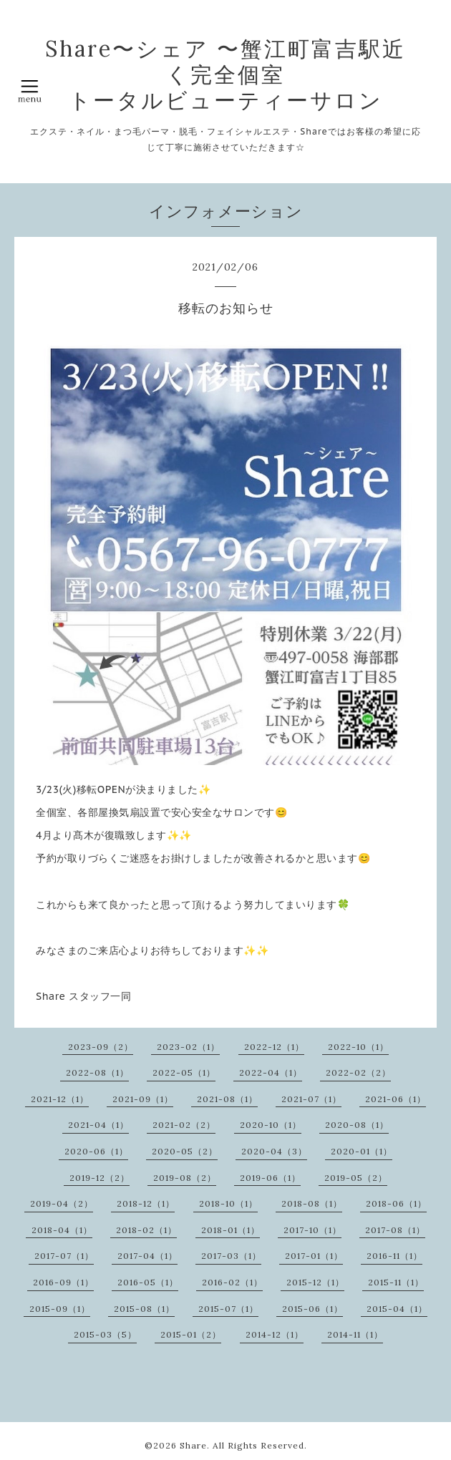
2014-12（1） (275, 1334)
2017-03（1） (231, 1255)
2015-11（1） (396, 1282)
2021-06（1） (395, 1099)
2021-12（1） (60, 1099)
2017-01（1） (314, 1255)
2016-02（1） (232, 1282)
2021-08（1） (227, 1099)
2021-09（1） (142, 1099)
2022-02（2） (358, 1072)
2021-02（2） (183, 1124)
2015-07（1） (228, 1308)
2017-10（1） (312, 1230)
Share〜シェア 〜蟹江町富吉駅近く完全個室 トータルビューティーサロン (225, 74)
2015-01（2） (190, 1334)
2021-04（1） (98, 1124)
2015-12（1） (315, 1282)
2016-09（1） (63, 1282)
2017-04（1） (147, 1255)
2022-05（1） (183, 1072)
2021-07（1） (311, 1099)
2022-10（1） (358, 1046)
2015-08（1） (144, 1308)
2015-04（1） (397, 1308)
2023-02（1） (188, 1046)
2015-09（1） (59, 1308)
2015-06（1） (312, 1308)
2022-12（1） (274, 1046)
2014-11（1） (355, 1334)
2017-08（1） (395, 1230)
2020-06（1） (96, 1151)
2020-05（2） (185, 1151)
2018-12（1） (146, 1203)
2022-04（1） (270, 1072)
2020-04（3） (274, 1151)
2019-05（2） (355, 1177)
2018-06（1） (396, 1203)
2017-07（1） (64, 1255)
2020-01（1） (361, 1151)
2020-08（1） (357, 1124)
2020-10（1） (270, 1124)
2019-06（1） (270, 1177)
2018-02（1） (146, 1230)
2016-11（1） (394, 1255)
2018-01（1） (230, 1230)
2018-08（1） (311, 1203)
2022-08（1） (97, 1072)
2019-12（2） (99, 1177)
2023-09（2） (100, 1046)
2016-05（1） (147, 1282)
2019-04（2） (61, 1203)
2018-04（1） (61, 1230)
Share (193, 1445)
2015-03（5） (105, 1334)
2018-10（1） (228, 1203)
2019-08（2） (184, 1177)
